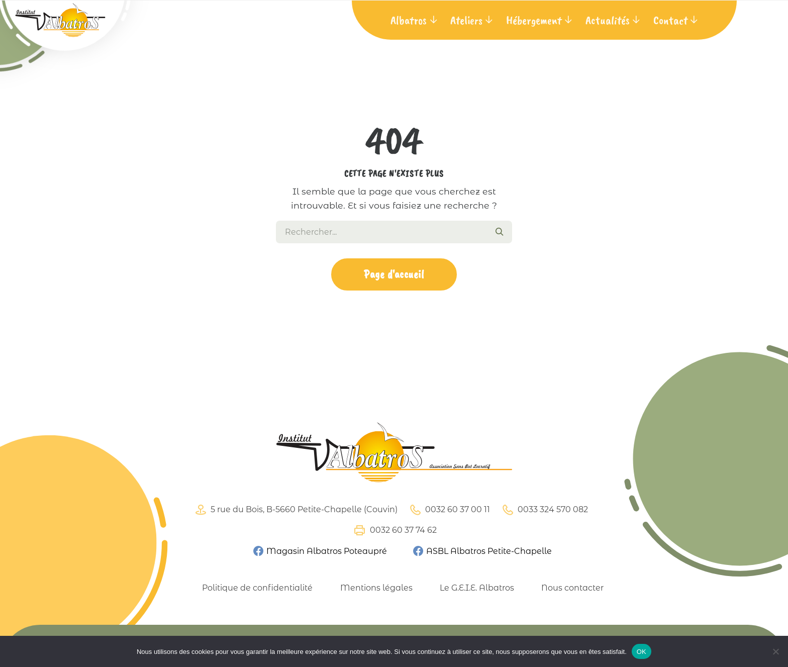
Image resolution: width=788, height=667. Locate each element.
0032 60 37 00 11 (448, 510)
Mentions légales (376, 588)
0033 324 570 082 (544, 510)
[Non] (775, 651)
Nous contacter (572, 588)
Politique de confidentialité (257, 588)
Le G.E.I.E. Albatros (477, 588)
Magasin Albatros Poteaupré (319, 550)
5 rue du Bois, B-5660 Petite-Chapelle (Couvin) (295, 510)
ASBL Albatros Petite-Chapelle (482, 550)
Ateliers (466, 20)
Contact (670, 20)
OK (641, 651)
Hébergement (534, 20)
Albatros (408, 20)
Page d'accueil (394, 274)
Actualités (607, 20)
